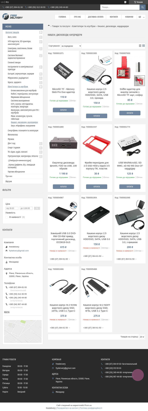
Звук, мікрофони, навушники (23, 126)
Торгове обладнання (16, 172)
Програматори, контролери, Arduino (23, 156)
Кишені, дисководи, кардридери (24, 122)
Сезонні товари (14, 62)
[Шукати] (143, 7)
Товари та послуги (61, 26)
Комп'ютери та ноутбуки (83, 26)
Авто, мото (12, 37)
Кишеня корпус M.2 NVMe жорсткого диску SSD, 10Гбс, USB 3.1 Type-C (63, 308)
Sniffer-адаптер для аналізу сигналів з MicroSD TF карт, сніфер (130, 92)
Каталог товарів (12, 32)
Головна (62, 17)
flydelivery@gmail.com (19, 251)
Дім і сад (11, 143)
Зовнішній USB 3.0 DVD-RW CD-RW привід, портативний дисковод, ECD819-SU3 (63, 237)
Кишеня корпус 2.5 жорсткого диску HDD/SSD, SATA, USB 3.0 (96, 236)
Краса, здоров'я (14, 82)
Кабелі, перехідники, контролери (24, 94)
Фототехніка (13, 135)
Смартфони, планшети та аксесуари (23, 130)
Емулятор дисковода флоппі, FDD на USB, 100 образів (63, 165)
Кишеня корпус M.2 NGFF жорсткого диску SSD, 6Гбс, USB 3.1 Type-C (96, 308)
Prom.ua (88, 405)
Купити (63, 110)
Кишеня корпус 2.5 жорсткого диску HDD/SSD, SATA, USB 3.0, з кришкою (129, 237)
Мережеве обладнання (20, 97)
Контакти (114, 17)
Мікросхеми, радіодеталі (18, 78)
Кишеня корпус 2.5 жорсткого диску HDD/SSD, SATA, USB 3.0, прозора (96, 93)
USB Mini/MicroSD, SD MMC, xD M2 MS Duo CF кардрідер (130, 165)
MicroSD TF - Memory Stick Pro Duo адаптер (63, 90)
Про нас (77, 17)
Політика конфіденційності (91, 408)
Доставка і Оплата (95, 17)
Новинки (129, 17)
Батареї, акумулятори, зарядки (21, 74)
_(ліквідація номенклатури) (19, 160)
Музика (11, 139)
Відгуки (9, 181)
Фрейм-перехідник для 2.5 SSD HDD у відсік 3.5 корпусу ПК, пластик (97, 165)
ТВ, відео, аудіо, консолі (17, 152)
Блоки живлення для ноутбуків (24, 90)
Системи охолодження (20, 101)
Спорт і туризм (14, 147)
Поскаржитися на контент (67, 408)
